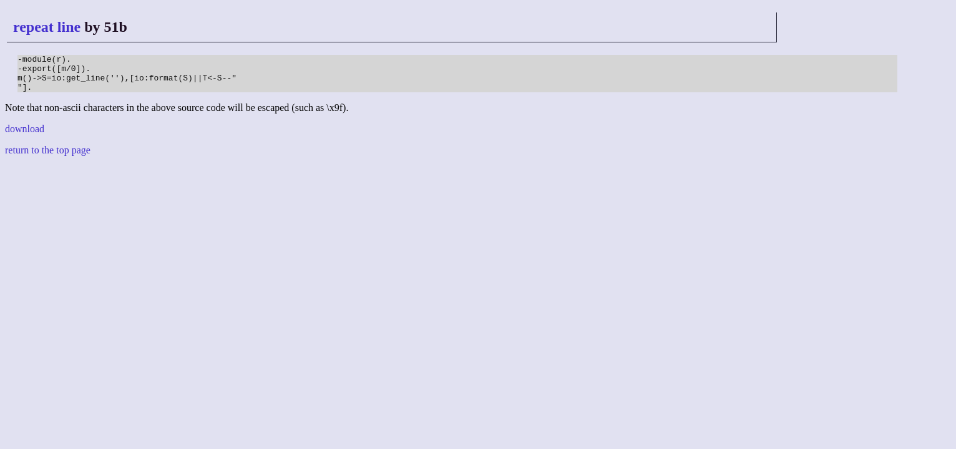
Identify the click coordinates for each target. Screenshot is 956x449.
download (24, 136)
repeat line (46, 27)
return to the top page (47, 157)
